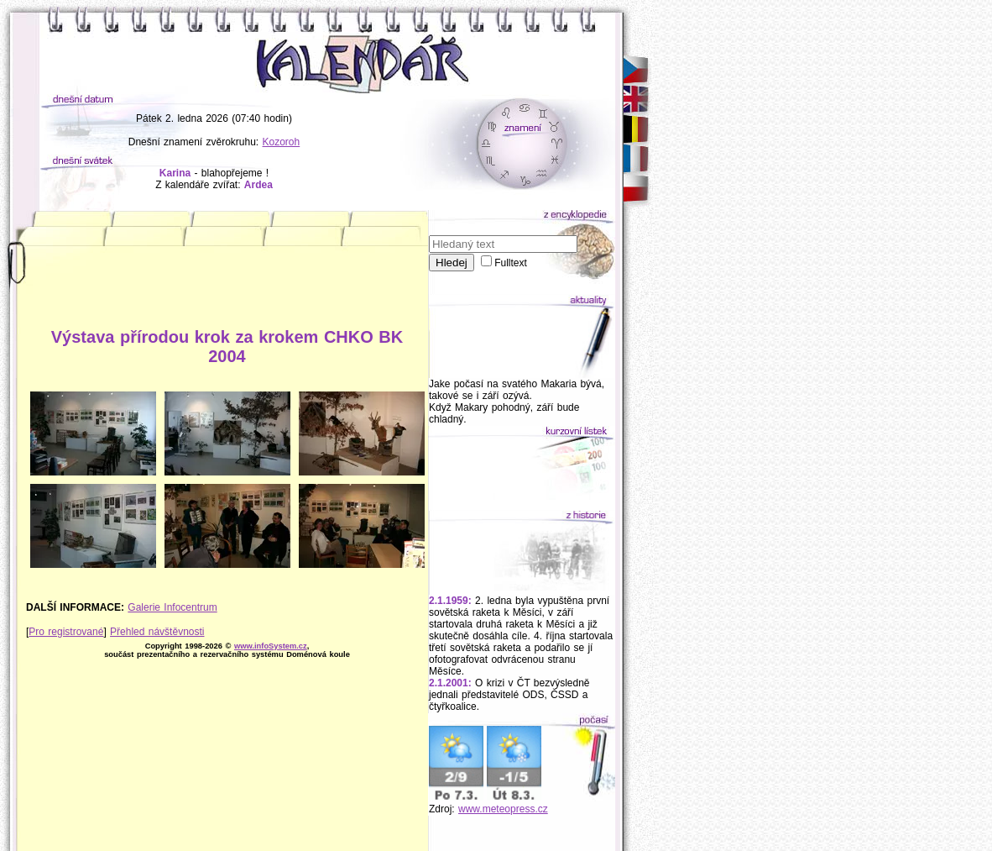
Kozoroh (281, 142)
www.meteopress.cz (503, 809)
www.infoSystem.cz (270, 646)
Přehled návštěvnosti (157, 632)
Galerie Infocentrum (172, 607)
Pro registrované (66, 632)
